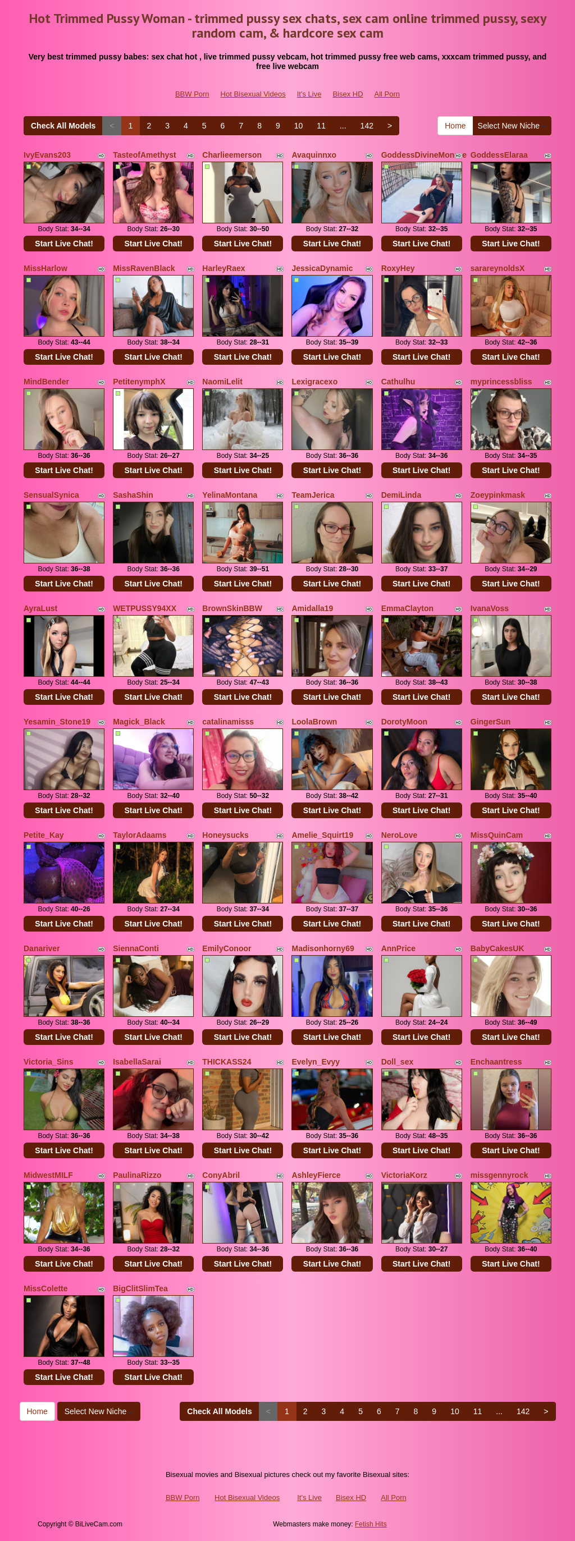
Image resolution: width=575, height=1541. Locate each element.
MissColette (46, 1288)
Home (455, 125)
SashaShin (133, 494)
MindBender (46, 381)
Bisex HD (347, 94)
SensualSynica (51, 494)
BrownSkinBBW (232, 608)
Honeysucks (225, 835)
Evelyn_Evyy (315, 1061)
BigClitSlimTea (140, 1288)
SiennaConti (136, 948)
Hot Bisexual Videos (253, 94)
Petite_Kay (44, 835)
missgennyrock (499, 1175)
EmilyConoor (226, 948)
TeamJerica (312, 494)
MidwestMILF (48, 1175)
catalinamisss (228, 721)
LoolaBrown (314, 721)
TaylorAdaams (139, 835)
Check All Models (63, 125)
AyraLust (40, 608)
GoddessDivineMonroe (424, 154)
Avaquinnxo (313, 154)
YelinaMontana (229, 494)
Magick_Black (139, 721)
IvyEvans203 (47, 154)
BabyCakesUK (497, 948)
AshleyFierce (315, 1175)
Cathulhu (398, 381)
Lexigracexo (314, 381)
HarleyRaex (223, 268)
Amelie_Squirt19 (322, 835)
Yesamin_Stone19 (57, 721)
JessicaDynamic (322, 268)
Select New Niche (512, 125)
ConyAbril (221, 1175)
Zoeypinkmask (498, 494)
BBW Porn (192, 94)
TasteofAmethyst (144, 154)
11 (321, 125)
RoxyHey (398, 268)
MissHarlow (45, 268)
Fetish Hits (371, 1524)
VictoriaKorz (404, 1175)
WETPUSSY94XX (144, 608)
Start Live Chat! (64, 243)
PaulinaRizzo (137, 1175)
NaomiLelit (222, 381)
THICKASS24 (226, 1061)
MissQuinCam (497, 835)
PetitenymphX (139, 381)
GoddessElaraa (499, 154)
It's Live (309, 94)
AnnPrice (398, 948)
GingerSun (491, 721)
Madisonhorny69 (322, 948)
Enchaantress (496, 1061)
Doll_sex (397, 1061)
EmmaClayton (407, 608)
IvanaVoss (490, 608)
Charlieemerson (232, 154)
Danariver (42, 948)
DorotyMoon (404, 721)
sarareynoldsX (498, 268)
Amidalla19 (312, 608)
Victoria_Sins (48, 1061)
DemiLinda (401, 494)
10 (298, 125)
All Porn (387, 94)
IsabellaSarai (137, 1061)
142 (366, 125)
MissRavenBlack (144, 268)
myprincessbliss (501, 381)
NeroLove (399, 835)
